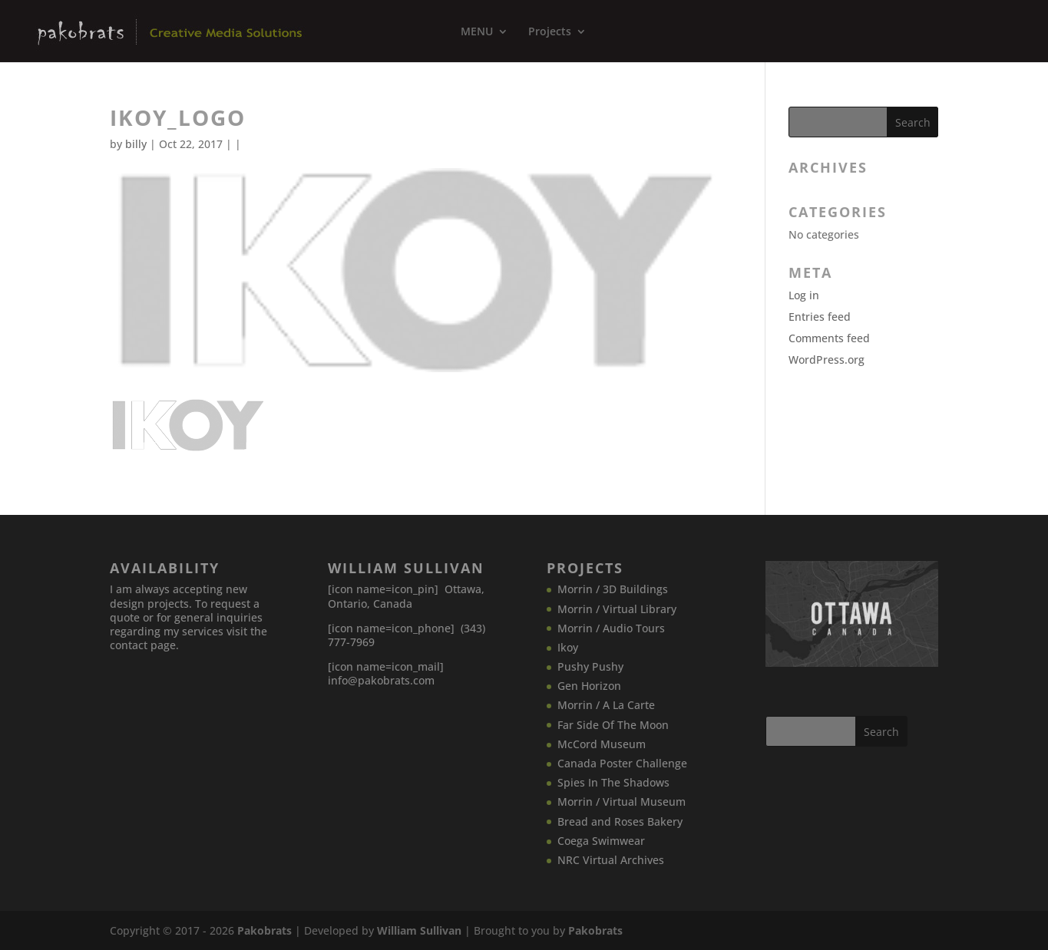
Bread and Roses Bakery (620, 821)
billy (136, 144)
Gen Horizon (589, 685)
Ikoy (567, 647)
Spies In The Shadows (613, 782)
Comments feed (829, 338)
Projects (549, 32)
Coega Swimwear (601, 840)
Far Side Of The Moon (613, 724)
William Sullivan (419, 930)
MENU (477, 32)
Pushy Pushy (590, 666)
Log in (803, 295)
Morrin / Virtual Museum (621, 801)
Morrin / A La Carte (606, 705)
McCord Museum (601, 744)
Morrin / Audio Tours (611, 628)
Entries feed (819, 316)
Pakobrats (264, 930)
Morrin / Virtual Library (616, 609)
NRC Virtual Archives (610, 860)
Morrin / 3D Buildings (612, 589)
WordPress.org (826, 359)
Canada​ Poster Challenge (622, 763)
